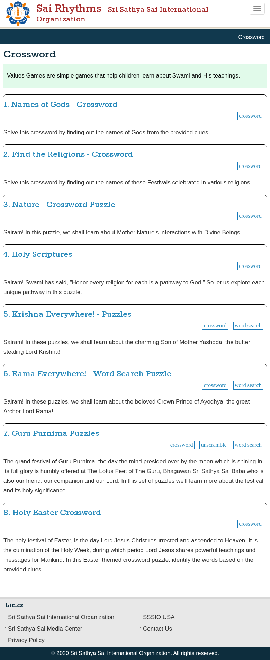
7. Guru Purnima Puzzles (51, 433)
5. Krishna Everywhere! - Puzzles (67, 314)
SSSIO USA (159, 617)
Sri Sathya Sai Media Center (45, 628)
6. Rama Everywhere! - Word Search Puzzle (87, 374)
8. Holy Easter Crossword (52, 512)
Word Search (248, 325)
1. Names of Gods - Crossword (60, 104)
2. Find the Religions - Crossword (68, 154)
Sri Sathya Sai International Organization (61, 617)
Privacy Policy (26, 640)
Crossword (250, 116)
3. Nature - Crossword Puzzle (59, 204)
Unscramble (214, 445)
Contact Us (157, 628)
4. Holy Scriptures (37, 254)
